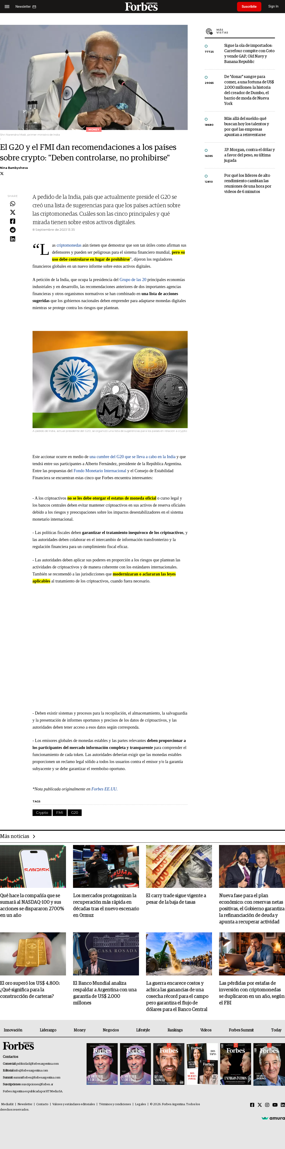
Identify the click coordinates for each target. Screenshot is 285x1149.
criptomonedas (69, 245)
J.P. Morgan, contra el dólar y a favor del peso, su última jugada (249, 155)
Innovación (13, 1030)
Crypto (42, 812)
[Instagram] (267, 1105)
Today (276, 1030)
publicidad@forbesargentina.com (37, 1063)
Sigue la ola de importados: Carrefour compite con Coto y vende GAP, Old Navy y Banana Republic (249, 54)
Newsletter (25, 1104)
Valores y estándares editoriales (73, 1104)
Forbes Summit (241, 1030)
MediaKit (7, 1104)
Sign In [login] (273, 6)
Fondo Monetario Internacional (100, 470)
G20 (74, 812)
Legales (140, 1104)
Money (79, 1030)
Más (245, 31)
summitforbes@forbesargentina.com (37, 1077)
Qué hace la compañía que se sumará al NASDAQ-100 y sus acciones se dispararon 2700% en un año (32, 905)
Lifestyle (143, 1030)
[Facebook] (252, 1105)
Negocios (111, 1030)
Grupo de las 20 (133, 279)
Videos (206, 1030)
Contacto (42, 1104)
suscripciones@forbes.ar (37, 1084)
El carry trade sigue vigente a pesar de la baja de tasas (176, 899)
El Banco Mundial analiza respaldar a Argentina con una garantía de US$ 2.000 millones (104, 993)
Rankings (175, 1030)
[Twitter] (259, 1105)
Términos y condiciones (115, 1104)
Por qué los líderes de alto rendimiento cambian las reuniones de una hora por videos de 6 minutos (247, 184)
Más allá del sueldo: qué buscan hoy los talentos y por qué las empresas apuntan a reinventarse (246, 127)
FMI (59, 812)
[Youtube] (275, 1105)
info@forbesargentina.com (31, 1070)
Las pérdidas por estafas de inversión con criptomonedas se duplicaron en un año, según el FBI (252, 993)
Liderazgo (48, 1030)
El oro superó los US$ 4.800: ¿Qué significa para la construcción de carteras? (30, 990)
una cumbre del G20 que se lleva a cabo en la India (132, 456)
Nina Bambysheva (14, 168)
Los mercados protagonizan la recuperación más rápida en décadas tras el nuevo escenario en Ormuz (106, 905)
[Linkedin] (283, 1105)
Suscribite (249, 6)
